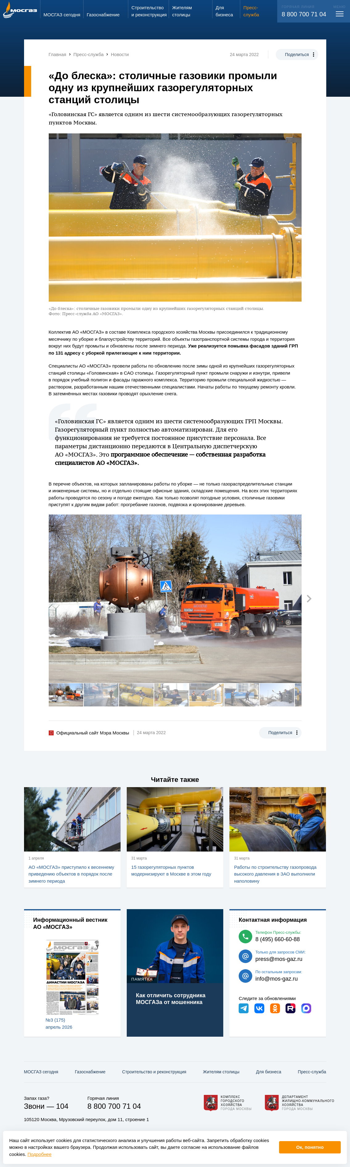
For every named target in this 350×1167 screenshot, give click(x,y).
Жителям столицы (221, 1071)
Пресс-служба (312, 1071)
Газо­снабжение (90, 1071)
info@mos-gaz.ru (276, 979)
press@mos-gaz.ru (278, 959)
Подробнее (39, 1154)
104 (62, 1106)
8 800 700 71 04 (304, 14)
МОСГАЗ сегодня (41, 1071)
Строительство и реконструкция (154, 1071)
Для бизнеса (268, 1071)
